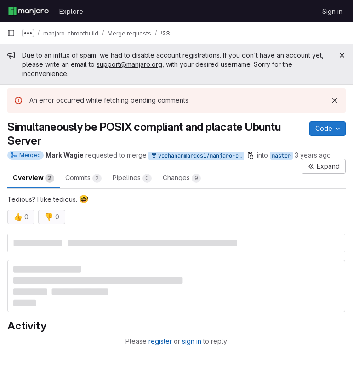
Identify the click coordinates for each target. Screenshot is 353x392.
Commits (83, 178)
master (281, 155)
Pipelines (132, 178)
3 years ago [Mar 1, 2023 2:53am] (313, 155)
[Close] (341, 55)
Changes (182, 178)
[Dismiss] (334, 100)
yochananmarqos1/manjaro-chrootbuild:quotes (197, 156)
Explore (71, 11)
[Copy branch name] (250, 155)
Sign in (332, 11)
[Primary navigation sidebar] (11, 33)
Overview (33, 178)
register (160, 341)
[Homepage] (28, 11)
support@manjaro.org (129, 64)
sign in (191, 341)
